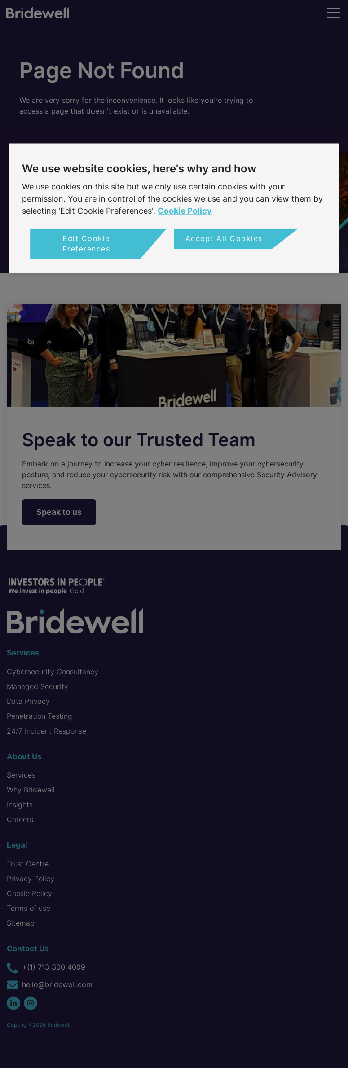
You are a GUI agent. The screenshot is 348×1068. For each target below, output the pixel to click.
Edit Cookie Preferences (86, 243)
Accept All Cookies (224, 238)
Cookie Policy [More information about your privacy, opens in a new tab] (185, 211)
